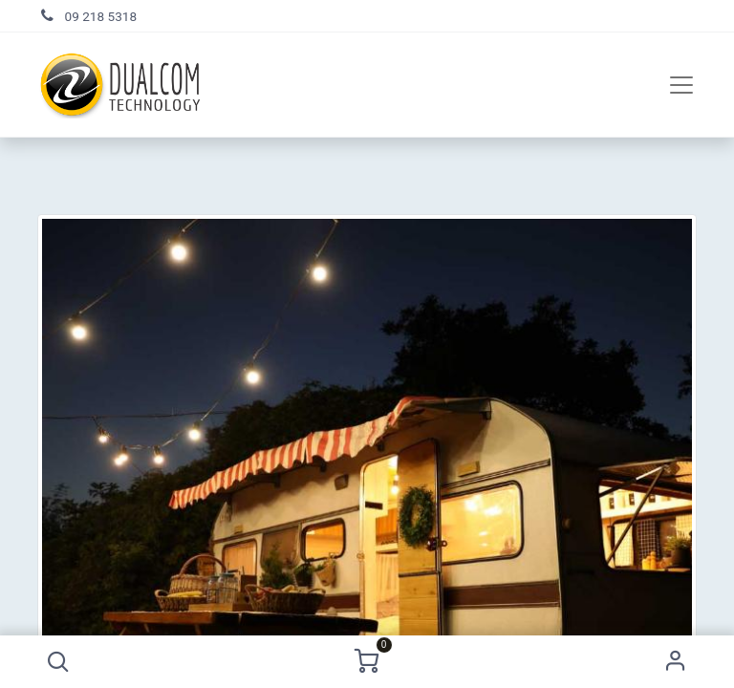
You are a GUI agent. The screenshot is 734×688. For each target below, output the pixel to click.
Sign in (676, 661)
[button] (57, 661)
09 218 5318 (101, 16)
